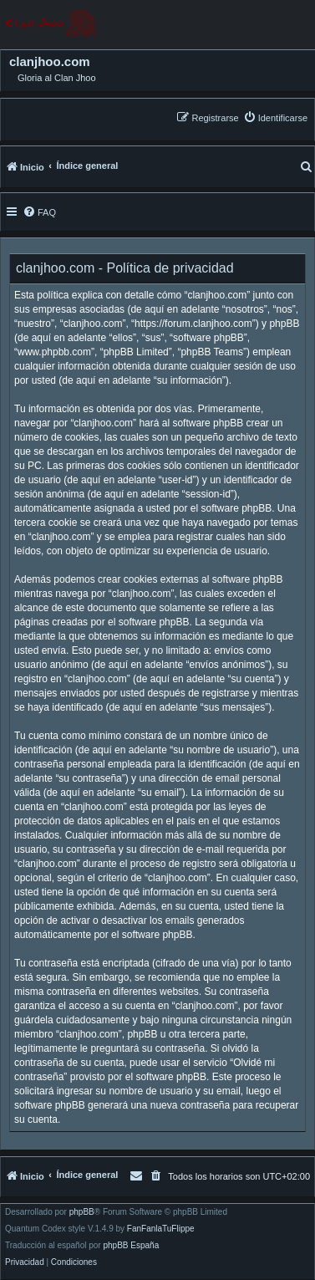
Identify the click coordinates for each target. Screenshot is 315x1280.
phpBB (81, 1212)
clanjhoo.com (49, 62)
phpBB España (131, 1246)
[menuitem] (275, 117)
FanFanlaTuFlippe (161, 1229)
